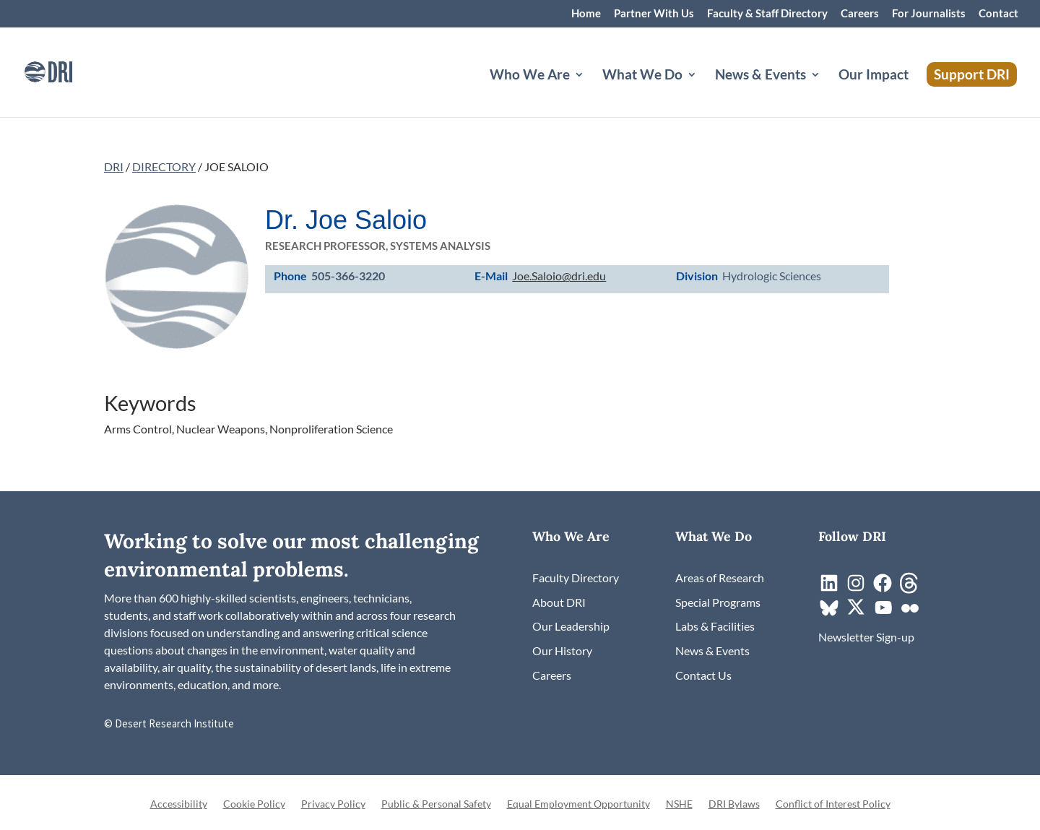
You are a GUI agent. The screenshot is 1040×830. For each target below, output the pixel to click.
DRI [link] (114, 166)
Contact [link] (998, 14)
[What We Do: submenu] (703, 91)
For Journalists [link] (929, 14)
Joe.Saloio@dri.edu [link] (559, 275)
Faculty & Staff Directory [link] (767, 14)
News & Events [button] (760, 75)
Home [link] (586, 14)
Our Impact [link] (873, 75)
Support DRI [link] (972, 74)
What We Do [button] (642, 75)
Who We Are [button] (530, 75)
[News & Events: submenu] (827, 91)
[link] (68, 70)
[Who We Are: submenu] (590, 91)
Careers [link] (860, 14)
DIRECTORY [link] (164, 166)
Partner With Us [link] (654, 14)
